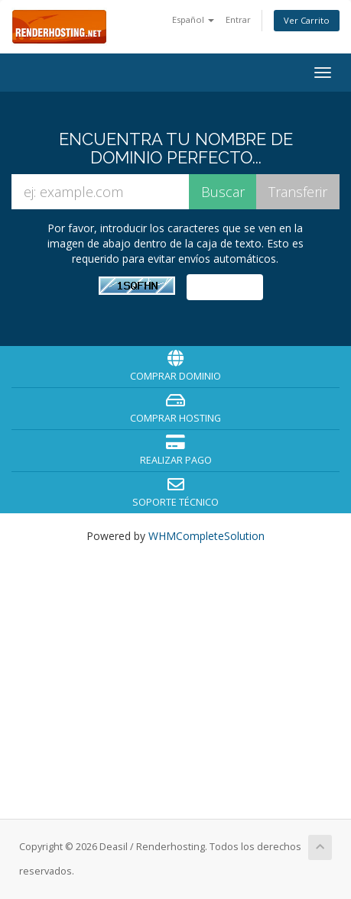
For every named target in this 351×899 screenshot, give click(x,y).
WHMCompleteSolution (206, 536)
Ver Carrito (307, 20)
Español (193, 19)
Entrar (238, 19)
